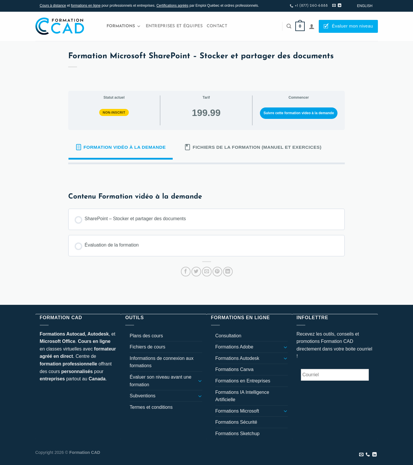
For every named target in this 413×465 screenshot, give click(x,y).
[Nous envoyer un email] (334, 6)
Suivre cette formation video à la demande (298, 113)
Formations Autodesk (237, 358)
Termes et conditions (151, 407)
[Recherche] (289, 26)
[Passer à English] (365, 5)
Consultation (228, 335)
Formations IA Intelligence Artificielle (242, 396)
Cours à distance (53, 6)
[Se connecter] (312, 26)
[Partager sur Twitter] (196, 271)
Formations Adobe (234, 346)
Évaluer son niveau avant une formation (160, 381)
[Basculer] (200, 380)
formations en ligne (85, 6)
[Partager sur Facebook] (186, 271)
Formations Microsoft (237, 410)
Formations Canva (234, 369)
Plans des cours (146, 335)
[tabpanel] (206, 173)
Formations (124, 26)
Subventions (142, 395)
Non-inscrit (114, 112)
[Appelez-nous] (368, 454)
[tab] (120, 147)
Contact (217, 26)
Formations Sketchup (237, 433)
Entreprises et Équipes (174, 26)
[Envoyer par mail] (207, 271)
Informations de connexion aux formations (161, 362)
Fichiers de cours (147, 346)
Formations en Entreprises (242, 380)
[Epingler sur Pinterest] (217, 271)
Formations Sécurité (236, 422)
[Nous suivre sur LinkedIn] (339, 6)
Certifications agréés (172, 6)
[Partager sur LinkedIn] (228, 271)
